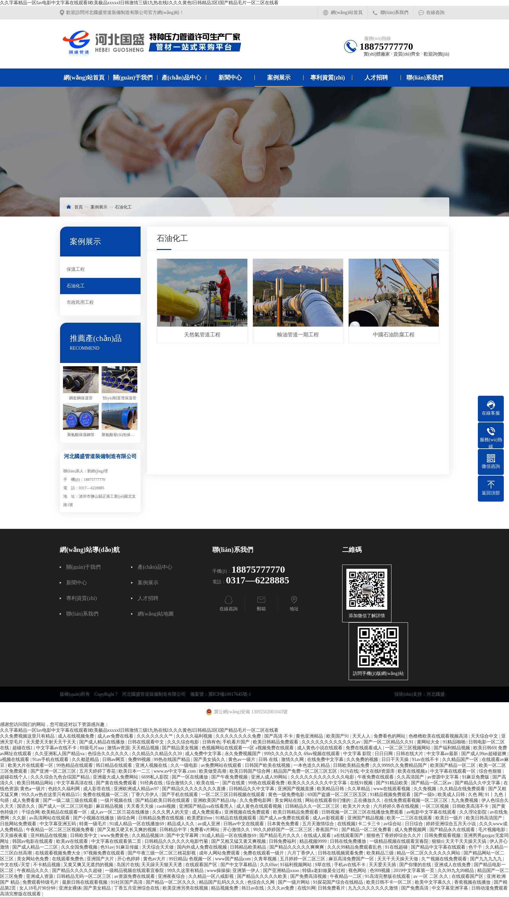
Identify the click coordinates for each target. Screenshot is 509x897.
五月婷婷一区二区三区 (303, 858)
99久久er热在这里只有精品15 (51, 794)
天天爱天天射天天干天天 (51, 742)
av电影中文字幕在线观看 (431, 812)
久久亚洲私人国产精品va (60, 753)
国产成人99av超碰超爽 (484, 753)
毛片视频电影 (492, 829)
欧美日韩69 (484, 747)
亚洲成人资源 (40, 876)
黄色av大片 (155, 858)
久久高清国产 (411, 777)
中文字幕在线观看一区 (453, 771)
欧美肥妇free (200, 818)
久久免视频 (426, 788)
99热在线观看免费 (267, 782)
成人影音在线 (97, 788)
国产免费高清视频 (309, 876)
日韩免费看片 (332, 888)
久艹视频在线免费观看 (444, 858)
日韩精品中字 (173, 829)
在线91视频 (362, 782)
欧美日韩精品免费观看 (276, 742)
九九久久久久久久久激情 (373, 888)
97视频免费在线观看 (105, 853)
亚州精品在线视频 (49, 835)
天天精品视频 (146, 747)
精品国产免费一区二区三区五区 (305, 771)
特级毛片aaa (92, 747)
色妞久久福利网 (64, 788)
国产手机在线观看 (180, 794)
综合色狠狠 (491, 771)
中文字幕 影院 (358, 753)
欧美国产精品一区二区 (453, 765)
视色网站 (358, 870)
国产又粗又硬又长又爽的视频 (127, 829)
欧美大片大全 (357, 806)
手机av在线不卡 (350, 864)
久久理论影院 (473, 812)
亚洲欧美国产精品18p (215, 800)
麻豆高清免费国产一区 (352, 858)
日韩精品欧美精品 (248, 847)
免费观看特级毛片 (41, 882)
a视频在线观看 (15, 759)
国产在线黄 (234, 782)
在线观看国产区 (201, 864)
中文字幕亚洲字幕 (450, 888)
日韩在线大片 (410, 753)
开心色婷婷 (129, 858)
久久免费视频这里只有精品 (28, 736)
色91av (107, 847)
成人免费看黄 (26, 800)
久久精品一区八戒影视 (211, 876)
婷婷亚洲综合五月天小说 (451, 823)
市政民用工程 (80, 302)
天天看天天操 (140, 806)
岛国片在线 (128, 864)
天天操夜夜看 (14, 835)
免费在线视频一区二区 (106, 794)
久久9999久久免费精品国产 (400, 765)
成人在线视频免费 (76, 736)
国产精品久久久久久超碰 (77, 870)
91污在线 (349, 771)
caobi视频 (167, 806)
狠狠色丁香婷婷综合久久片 (394, 835)
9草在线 (323, 864)
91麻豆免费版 (476, 777)
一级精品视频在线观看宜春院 (399, 841)
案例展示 (279, 77)
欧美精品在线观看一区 (65, 812)
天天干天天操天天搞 (466, 841)
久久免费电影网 (256, 800)
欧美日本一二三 (135, 771)
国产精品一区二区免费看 (367, 829)
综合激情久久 (180, 782)
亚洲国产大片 (101, 858)
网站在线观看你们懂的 (328, 800)
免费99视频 (140, 759)
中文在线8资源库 (378, 771)
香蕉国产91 (328, 829)
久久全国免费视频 (80, 847)
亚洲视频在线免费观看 (247, 812)
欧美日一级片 (449, 818)
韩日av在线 (253, 888)
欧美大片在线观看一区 (31, 765)
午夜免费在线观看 (376, 777)
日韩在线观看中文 (146, 742)
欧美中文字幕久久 (434, 882)
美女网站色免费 (33, 858)
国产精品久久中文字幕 (478, 782)
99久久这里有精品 (186, 870)
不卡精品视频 (47, 864)
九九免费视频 (465, 800)
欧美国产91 (338, 736)
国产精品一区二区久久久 (171, 882)
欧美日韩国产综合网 (251, 771)
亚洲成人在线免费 (453, 864)
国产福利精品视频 (452, 747)
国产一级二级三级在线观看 (71, 800)
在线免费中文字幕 (326, 759)
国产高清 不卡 (279, 736)
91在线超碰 (397, 847)
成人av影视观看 (329, 818)
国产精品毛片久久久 (280, 835)
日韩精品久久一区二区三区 (313, 806)
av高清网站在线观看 (50, 818)
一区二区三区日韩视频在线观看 (233, 794)
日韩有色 (211, 742)
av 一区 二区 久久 (431, 876)
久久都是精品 (86, 759)
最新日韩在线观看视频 (85, 882)
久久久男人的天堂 (171, 812)
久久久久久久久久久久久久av (332, 742)
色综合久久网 (261, 882)
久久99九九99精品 (456, 870)
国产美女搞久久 (210, 759)
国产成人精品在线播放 (102, 742)
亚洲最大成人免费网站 (116, 777)
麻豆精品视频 (110, 806)
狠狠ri (438, 841)
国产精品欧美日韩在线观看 (163, 800)
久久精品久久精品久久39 (157, 753)
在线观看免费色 (68, 858)
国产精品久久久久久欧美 (262, 876)
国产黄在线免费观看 (117, 782)
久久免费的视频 (362, 759)
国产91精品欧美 (392, 782)
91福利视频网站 (296, 864)
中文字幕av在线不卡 (57, 747)
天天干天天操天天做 (398, 858)
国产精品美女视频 (181, 747)
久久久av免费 (281, 888)
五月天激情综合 (318, 823)
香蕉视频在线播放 (473, 882)
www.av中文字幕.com (175, 771)
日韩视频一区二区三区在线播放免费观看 (362, 812)
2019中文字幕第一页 (414, 870)
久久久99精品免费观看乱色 (355, 847)
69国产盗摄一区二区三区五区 (338, 794)
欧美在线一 (208, 782)
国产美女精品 (97, 888)
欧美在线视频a (413, 771)
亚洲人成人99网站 (270, 777)
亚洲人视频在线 (151, 765)
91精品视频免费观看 (391, 794)
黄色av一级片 (242, 759)
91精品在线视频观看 (237, 818)
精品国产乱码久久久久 (222, 882)
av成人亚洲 (209, 823)
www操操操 (218, 870)
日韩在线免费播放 (348, 841)
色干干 (475, 847)
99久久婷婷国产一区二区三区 (283, 829)
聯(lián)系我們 (394, 12)
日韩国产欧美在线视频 (268, 765)
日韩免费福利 (283, 841)
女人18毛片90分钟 (38, 888)
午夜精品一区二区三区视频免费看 (60, 829)
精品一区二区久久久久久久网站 (429, 853)
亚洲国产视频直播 (296, 788)
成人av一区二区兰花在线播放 (120, 812)
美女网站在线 (289, 800)
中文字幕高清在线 (75, 782)
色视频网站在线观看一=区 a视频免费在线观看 (248, 747)
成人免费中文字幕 (204, 753)
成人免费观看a (207, 812)
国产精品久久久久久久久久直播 (194, 788)
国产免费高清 (415, 888)
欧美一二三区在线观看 (410, 818)
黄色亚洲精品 (310, 736)
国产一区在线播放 (190, 777)
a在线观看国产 (349, 835)
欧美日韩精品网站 (36, 782)
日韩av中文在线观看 (244, 823)
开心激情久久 (237, 829)
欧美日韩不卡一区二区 (389, 882)
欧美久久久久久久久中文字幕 (318, 782)
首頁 (78, 207)
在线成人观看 (318, 835)
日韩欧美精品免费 (352, 765)
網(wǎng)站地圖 (156, 614)
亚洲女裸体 (70, 888)
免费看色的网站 (390, 736)
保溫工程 (76, 269)
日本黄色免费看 (283, 823)
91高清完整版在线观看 (388, 876)
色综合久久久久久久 (109, 753)
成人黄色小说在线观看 (320, 747)
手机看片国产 (236, 742)
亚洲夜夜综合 (172, 876)
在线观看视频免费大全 (58, 853)
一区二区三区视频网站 (408, 747)
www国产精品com (233, 858)
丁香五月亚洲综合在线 (137, 888)
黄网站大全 (429, 742)
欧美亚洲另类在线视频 (186, 888)
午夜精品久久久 (33, 870)
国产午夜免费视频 (230, 777)
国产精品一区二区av (432, 782)
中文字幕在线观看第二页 (117, 841)
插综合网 (126, 818)
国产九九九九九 (486, 858)
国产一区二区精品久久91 (389, 742)
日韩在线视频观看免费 (341, 853)
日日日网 (384, 753)
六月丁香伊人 (301, 853)
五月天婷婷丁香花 (98, 771)
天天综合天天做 (158, 847)
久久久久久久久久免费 (239, 736)
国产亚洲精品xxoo (282, 870)
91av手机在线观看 (51, 759)
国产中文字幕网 (183, 835)
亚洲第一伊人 (246, 870)
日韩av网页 (114, 759)
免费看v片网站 (205, 829)
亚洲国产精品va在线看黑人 (206, 806)
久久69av (269, 864)
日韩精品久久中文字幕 (252, 788)
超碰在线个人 (14, 777)
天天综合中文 (485, 736)
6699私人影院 (155, 777)
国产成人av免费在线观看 (284, 818)
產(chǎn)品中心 (181, 77)
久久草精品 (359, 788)
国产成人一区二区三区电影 (66, 806)
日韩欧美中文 (84, 835)
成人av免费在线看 (116, 736)
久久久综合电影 (183, 742)
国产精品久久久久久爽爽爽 (297, 847)
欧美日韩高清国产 (484, 818)
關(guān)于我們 (133, 77)
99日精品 (178, 858)
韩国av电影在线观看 (33, 841)
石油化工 (123, 207)
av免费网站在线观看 (222, 765)
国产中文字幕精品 (239, 864)
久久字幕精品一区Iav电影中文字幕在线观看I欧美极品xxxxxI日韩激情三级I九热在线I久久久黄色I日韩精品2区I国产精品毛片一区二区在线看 (139, 2)
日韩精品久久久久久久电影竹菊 (176, 841)
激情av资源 (118, 747)
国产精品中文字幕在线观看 (439, 847)
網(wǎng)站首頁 (346, 12)
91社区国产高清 (127, 882)
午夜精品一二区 (346, 876)
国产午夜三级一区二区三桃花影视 (162, 853)
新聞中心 (230, 77)
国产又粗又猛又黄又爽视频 (239, 841)
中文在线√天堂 (15, 864)
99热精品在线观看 (75, 765)
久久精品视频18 (148, 835)
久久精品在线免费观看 (463, 788)
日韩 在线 (268, 759)
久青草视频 (266, 858)
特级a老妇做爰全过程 (324, 870)
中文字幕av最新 (443, 753)
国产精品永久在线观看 (452, 829)
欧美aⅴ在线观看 (72, 841)
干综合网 (30, 812)
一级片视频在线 (116, 800)
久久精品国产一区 (461, 759)
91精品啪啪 (455, 742)
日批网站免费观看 (19, 823)
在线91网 (306, 888)
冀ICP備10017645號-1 (229, 694)
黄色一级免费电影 (287, 794)
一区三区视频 (436, 806)
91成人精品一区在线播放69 (137, 823)
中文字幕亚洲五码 (58, 823)
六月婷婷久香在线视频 (396, 806)
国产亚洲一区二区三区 (54, 771)
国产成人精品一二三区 (35, 847)
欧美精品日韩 (331, 788)
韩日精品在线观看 (114, 765)
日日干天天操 (395, 759)
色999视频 (380, 870)
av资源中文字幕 (443, 777)
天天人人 (362, 736)
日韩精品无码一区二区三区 (84, 876)
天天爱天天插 (383, 864)
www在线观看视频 (392, 788)
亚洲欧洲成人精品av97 (137, 788)
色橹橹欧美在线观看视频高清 (439, 736)
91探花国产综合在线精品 (338, 882)
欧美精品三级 (380, 853)
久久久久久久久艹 (155, 736)
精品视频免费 (225, 888)
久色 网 (475, 794)
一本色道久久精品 (312, 765)
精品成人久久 (181, 823)
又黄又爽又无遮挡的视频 (89, 864)
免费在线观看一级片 (264, 853)
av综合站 (393, 823)
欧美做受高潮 (213, 771)
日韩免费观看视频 (443, 835)
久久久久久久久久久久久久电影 (323, 777)
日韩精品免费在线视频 (161, 818)
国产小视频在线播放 (94, 818)
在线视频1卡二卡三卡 (359, 823)
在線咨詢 (435, 12)
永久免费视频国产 (243, 753)
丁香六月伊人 (145, 794)
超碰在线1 (23, 747)
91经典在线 (152, 782)
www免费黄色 (115, 835)
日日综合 (414, 823)
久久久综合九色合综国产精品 (61, 777)
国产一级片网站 (294, 882)
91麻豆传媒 (128, 847)
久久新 (19, 818)
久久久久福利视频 (195, 736)
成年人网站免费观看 (220, 853)
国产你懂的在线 (415, 864)
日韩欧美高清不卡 (471, 806)
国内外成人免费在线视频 (202, 847)
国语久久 (26, 806)
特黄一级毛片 (93, 823)
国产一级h (425, 794)
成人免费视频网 (411, 829)
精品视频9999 (313, 841)
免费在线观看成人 (364, 747)
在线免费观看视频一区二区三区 (416, 800)
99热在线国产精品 (173, 759)
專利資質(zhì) (327, 77)
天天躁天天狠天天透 (162, 864)
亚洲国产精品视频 (366, 818)
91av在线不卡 (426, 759)
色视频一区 (201, 858)
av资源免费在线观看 (135, 876)
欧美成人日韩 (452, 794)
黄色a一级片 (33, 788)
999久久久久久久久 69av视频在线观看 (302, 753)
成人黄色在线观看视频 (259, 806)
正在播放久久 (368, 800)
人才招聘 (376, 77)
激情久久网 (293, 759)
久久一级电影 (184, 765)
